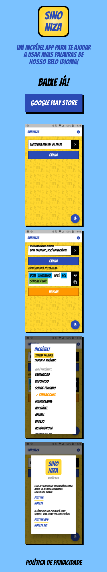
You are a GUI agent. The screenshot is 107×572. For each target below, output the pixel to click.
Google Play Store (54, 103)
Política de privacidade (54, 562)
